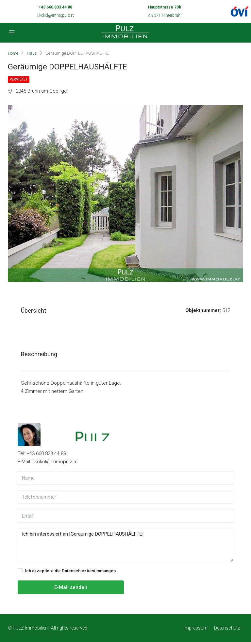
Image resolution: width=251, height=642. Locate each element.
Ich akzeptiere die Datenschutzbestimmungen (67, 571)
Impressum (196, 628)
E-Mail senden (70, 587)
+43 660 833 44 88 (55, 7)
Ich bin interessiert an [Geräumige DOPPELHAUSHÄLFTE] (125, 545)
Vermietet (18, 79)
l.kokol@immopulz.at (55, 15)
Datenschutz (227, 628)
